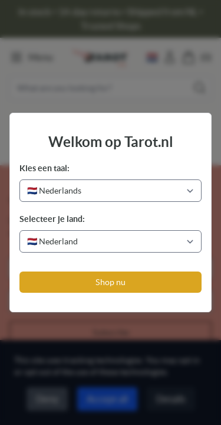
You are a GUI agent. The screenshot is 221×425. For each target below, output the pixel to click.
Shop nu (110, 282)
